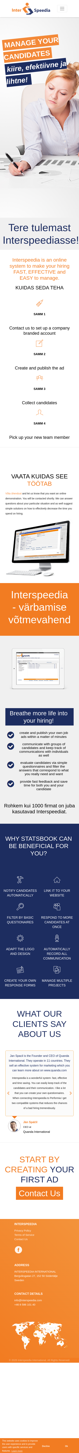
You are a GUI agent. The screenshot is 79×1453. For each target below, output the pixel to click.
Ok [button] (66, 1446)
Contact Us (39, 1193)
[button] (8, 1093)
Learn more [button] (16, 1451)
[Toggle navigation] (62, 8)
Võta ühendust (13, 493)
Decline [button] (46, 1446)
